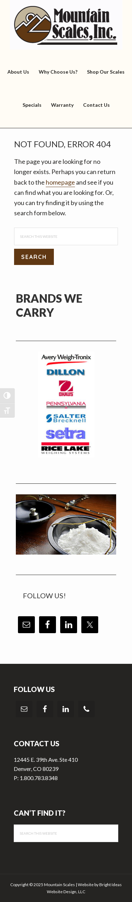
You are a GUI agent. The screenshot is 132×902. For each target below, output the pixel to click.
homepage (60, 182)
